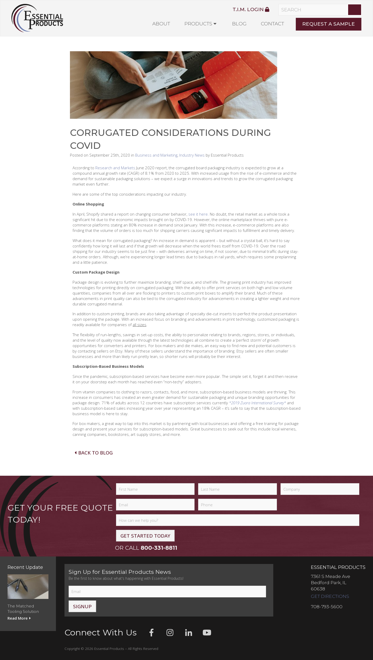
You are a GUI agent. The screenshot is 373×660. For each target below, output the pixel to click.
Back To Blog (93, 452)
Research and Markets (115, 167)
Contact (272, 24)
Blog (239, 24)
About (161, 24)
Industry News (192, 155)
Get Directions (330, 596)
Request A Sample (328, 24)
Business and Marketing (156, 155)
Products (198, 24)
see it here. (198, 214)
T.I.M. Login (251, 9)
